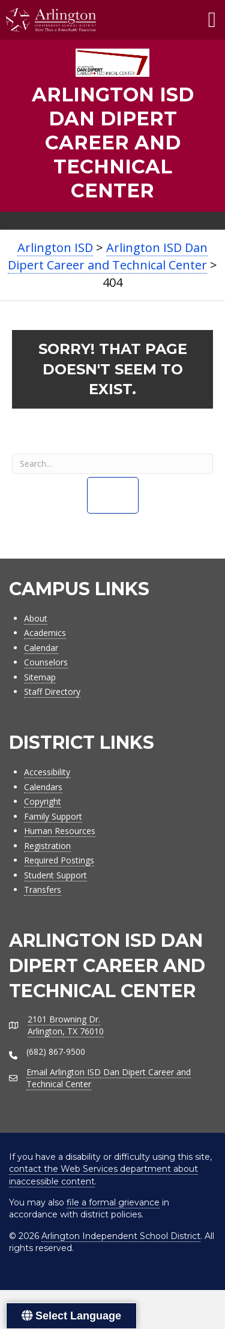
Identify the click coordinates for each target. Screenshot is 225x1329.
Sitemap (40, 677)
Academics (45, 632)
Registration (47, 845)
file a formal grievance (113, 1202)
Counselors (46, 662)
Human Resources (59, 830)
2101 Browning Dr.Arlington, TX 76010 (66, 1025)
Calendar (41, 647)
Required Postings (59, 860)
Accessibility (47, 772)
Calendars (43, 787)
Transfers (42, 889)
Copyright (42, 801)
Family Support (53, 816)
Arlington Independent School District (120, 1236)
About (35, 618)
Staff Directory (52, 691)
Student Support (55, 875)
